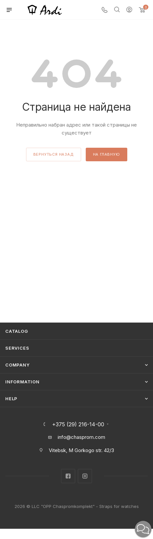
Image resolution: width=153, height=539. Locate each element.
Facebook (68, 476)
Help (11, 398)
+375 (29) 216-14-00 (78, 424)
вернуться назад (53, 154)
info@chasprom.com (81, 437)
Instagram (85, 476)
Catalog (16, 331)
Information (22, 381)
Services (17, 348)
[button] (143, 529)
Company (17, 364)
